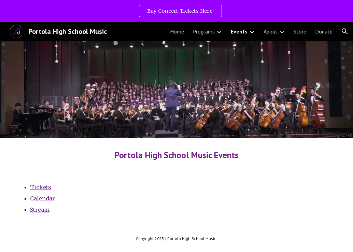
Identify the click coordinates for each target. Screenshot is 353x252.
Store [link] (300, 31)
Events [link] (239, 31)
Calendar (42, 198)
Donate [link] (324, 31)
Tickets (40, 187)
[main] (176, 155)
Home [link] (177, 31)
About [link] (271, 31)
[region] (176, 11)
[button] (345, 31)
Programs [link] (204, 31)
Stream (40, 209)
